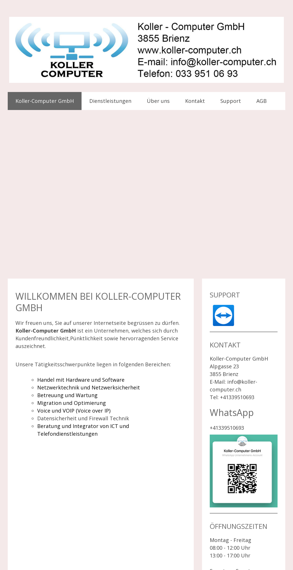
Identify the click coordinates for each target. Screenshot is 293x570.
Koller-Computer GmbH (44, 100)
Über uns (158, 100)
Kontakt (195, 100)
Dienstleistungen (110, 100)
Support (230, 100)
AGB (261, 100)
